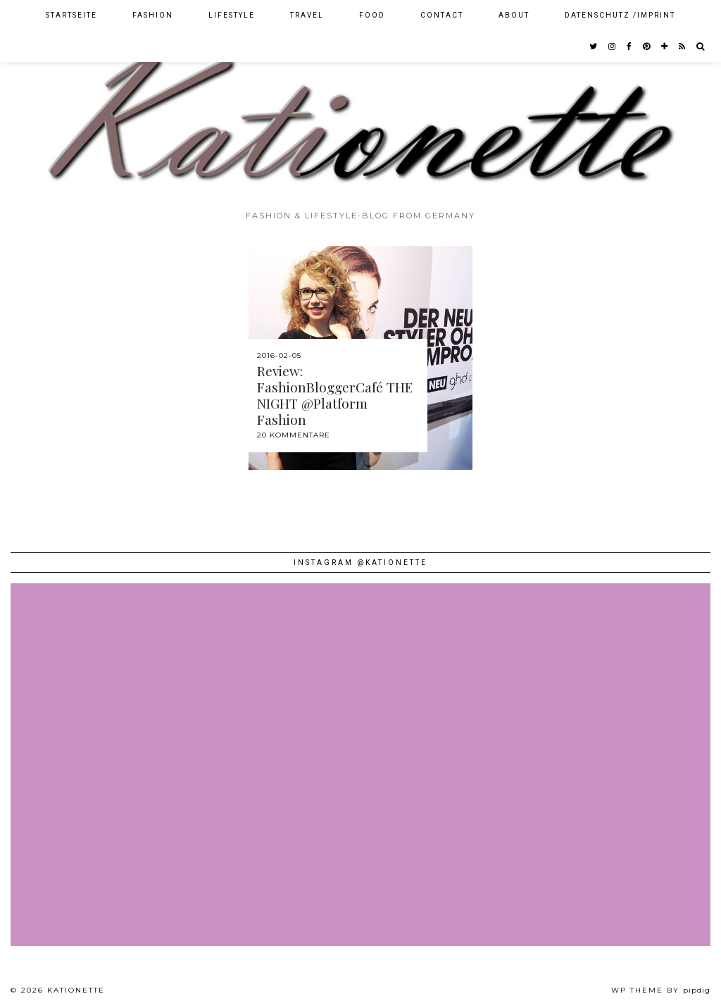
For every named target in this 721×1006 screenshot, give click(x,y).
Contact (441, 15)
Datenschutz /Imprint (620, 15)
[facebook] (630, 46)
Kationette (76, 990)
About (514, 15)
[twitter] (593, 46)
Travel (307, 15)
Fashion (152, 15)
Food (372, 15)
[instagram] (612, 46)
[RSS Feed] (682, 46)
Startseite (71, 15)
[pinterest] (647, 46)
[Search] (701, 46)
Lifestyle (231, 15)
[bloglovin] (665, 46)
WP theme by (660, 990)
